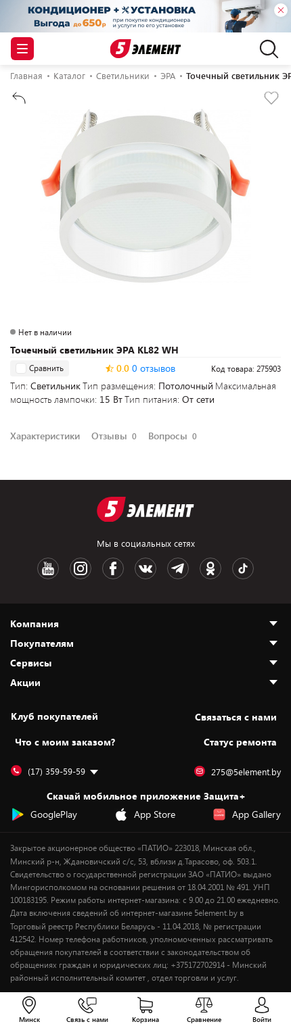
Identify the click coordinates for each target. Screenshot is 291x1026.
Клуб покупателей (54, 716)
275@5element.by (237, 772)
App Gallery (246, 814)
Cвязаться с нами (236, 716)
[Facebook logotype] (113, 568)
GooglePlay (44, 814)
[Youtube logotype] (48, 568)
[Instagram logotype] (80, 568)
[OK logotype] (210, 568)
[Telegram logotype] (178, 568)
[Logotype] (145, 49)
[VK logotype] (145, 568)
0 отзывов (153, 368)
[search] (265, 49)
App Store (144, 814)
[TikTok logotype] (243, 568)
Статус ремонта (240, 741)
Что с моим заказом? (65, 741)
